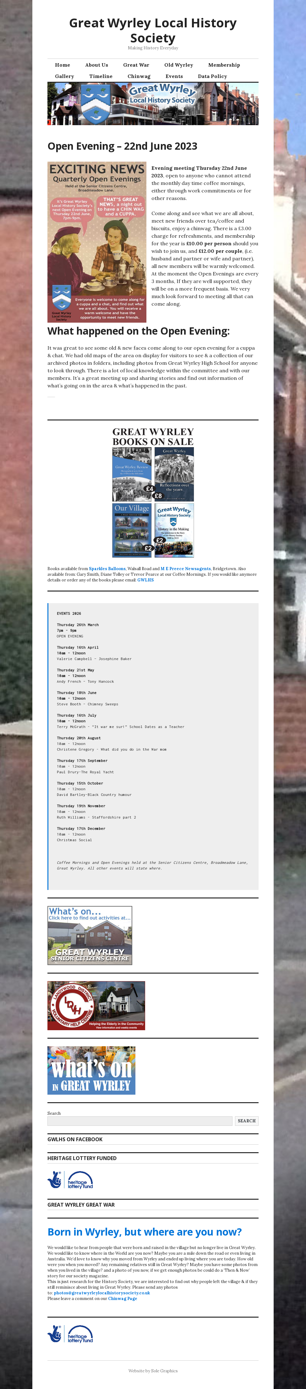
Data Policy (212, 76)
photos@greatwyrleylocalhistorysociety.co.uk (102, 1293)
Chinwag (139, 76)
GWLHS (145, 580)
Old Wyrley (178, 65)
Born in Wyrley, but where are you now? (144, 1231)
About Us (96, 65)
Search (54, 1113)
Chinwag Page (122, 1298)
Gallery (64, 76)
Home (62, 65)
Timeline (100, 76)
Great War (136, 65)
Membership (224, 65)
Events (174, 76)
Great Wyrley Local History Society (153, 30)
